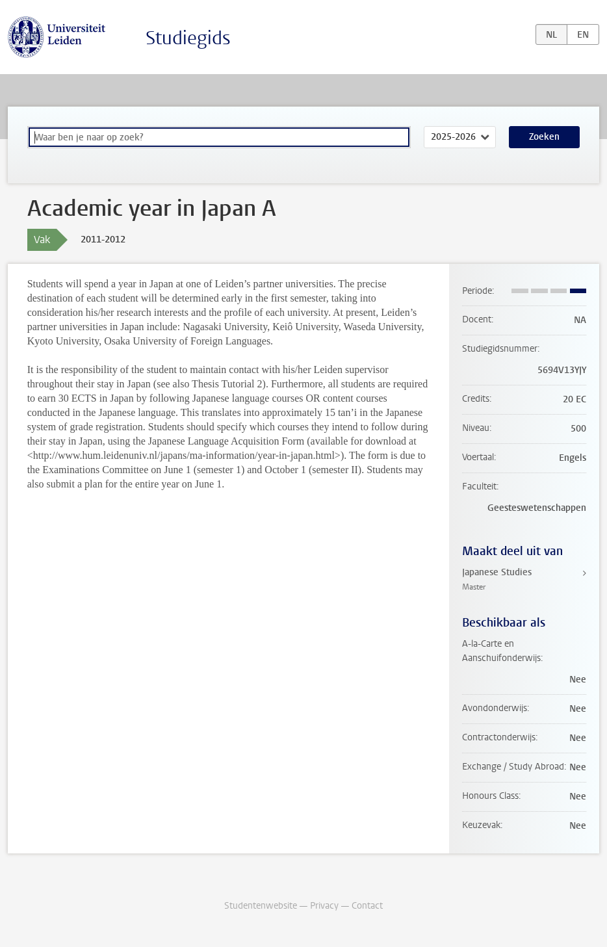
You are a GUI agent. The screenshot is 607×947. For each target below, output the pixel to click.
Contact (367, 906)
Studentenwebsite (260, 906)
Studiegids (188, 38)
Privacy (324, 906)
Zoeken (544, 137)
